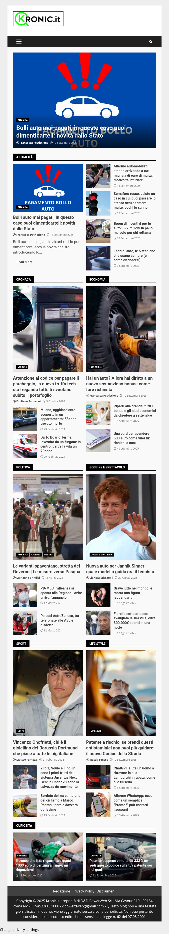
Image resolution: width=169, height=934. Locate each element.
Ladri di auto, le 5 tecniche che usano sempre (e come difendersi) (98, 258)
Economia (96, 366)
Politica (48, 554)
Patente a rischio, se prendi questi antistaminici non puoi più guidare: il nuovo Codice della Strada (121, 693)
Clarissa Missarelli (101, 578)
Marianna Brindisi (28, 578)
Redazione (61, 891)
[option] (84, 100)
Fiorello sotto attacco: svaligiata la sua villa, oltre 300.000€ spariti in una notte (98, 623)
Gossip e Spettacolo (102, 554)
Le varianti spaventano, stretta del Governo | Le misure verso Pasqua (48, 517)
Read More (25, 262)
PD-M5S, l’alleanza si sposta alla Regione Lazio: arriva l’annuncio (25, 595)
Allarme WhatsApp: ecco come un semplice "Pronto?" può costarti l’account (98, 805)
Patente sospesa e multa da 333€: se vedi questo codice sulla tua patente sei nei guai (121, 865)
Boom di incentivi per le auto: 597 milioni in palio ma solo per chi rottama (98, 231)
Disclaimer (105, 891)
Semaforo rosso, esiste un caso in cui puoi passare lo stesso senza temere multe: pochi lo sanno (98, 203)
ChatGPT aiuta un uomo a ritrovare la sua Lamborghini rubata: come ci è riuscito (98, 777)
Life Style (96, 730)
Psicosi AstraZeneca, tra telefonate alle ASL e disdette (25, 623)
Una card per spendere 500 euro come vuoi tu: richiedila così (98, 440)
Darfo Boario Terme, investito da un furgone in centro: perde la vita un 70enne (25, 446)
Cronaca (22, 366)
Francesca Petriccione (34, 143)
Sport (21, 730)
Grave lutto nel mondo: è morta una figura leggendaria (98, 595)
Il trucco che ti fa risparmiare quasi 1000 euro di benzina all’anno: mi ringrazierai (43, 865)
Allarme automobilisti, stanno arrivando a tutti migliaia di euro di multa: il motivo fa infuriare (98, 176)
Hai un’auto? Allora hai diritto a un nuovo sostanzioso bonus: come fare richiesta (121, 329)
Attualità (23, 120)
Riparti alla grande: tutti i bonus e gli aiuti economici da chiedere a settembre (98, 413)
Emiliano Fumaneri (28, 401)
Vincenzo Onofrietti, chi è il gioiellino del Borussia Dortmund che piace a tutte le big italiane (48, 693)
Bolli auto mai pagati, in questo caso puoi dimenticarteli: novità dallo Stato (84, 100)
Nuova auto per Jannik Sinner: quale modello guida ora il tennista (121, 517)
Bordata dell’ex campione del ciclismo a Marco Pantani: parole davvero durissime (25, 805)
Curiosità (22, 855)
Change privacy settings (19, 929)
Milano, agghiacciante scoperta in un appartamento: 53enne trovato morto (25, 419)
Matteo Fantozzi (26, 760)
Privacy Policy (83, 891)
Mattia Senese (99, 760)
